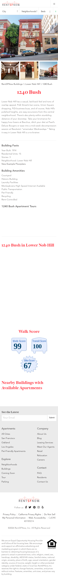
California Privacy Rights (29, 514)
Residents (42, 477)
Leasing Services (45, 442)
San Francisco (8, 438)
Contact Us (42, 481)
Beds (43, 12)
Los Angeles (7, 446)
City (4, 12)
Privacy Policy (9, 514)
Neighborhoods (29, 12)
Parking (5, 481)
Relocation (42, 455)
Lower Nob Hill (32, 84)
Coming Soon (8, 473)
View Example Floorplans (14, 163)
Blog (39, 438)
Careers (41, 459)
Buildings (6, 468)
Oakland (6, 442)
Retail (39, 451)
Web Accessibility (37, 517)
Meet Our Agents (45, 446)
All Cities (6, 433)
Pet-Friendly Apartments (14, 451)
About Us (41, 433)
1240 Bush (47, 84)
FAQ (39, 473)
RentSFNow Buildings (12, 84)
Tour (4, 477)
